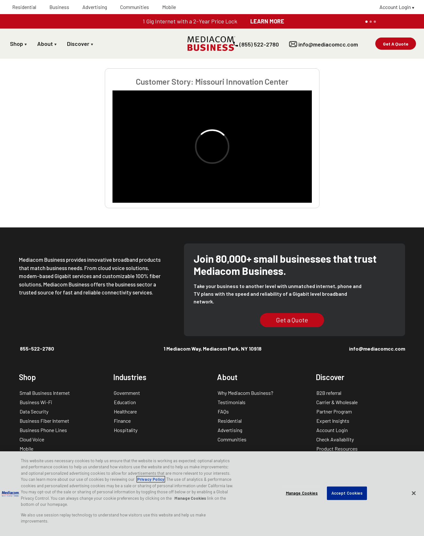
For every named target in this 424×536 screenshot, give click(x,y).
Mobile (169, 7)
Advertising (94, 7)
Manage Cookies (190, 498)
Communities (134, 7)
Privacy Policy (150, 479)
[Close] (414, 493)
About (47, 43)
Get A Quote (395, 44)
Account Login (396, 7)
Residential (24, 7)
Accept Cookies (347, 493)
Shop (18, 43)
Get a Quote (292, 320)
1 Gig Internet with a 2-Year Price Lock (190, 21)
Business (59, 7)
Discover (80, 43)
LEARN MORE (267, 21)
